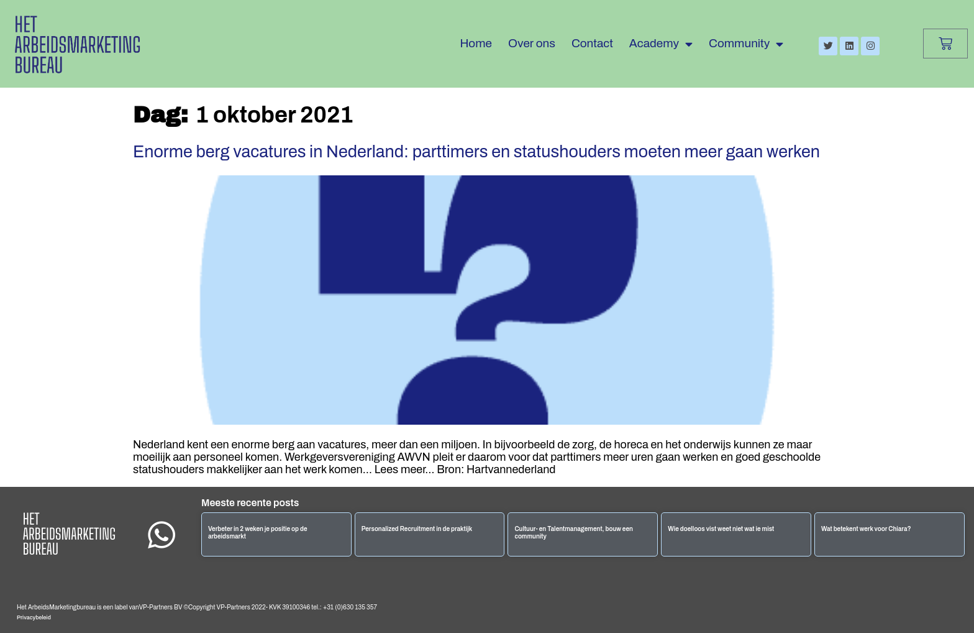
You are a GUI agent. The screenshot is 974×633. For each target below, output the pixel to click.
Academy (661, 44)
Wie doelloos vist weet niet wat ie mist (721, 528)
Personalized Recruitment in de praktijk (417, 528)
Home (476, 43)
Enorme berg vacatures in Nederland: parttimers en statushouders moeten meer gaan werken (476, 151)
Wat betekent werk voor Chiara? (866, 528)
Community (746, 44)
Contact (592, 43)
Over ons (531, 43)
